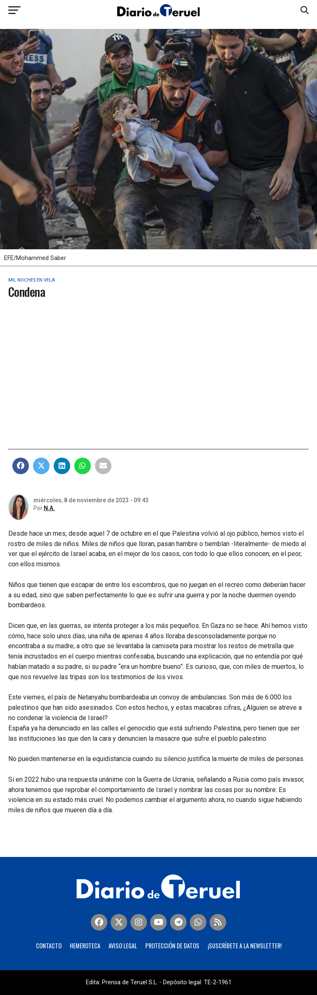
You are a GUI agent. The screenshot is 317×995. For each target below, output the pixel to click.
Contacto (49, 945)
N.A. (49, 508)
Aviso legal (123, 945)
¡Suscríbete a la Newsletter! (245, 945)
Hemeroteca (85, 945)
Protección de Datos (172, 945)
